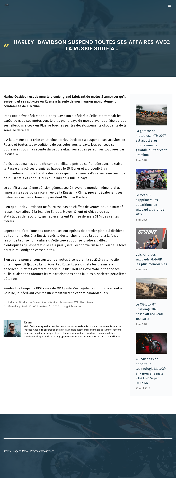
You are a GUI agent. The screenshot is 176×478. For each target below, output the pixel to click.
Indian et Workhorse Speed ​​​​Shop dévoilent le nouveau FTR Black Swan (50, 302)
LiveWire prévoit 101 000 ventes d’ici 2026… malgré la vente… (45, 306)
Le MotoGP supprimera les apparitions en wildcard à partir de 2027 (150, 204)
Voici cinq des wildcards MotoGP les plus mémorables (151, 259)
